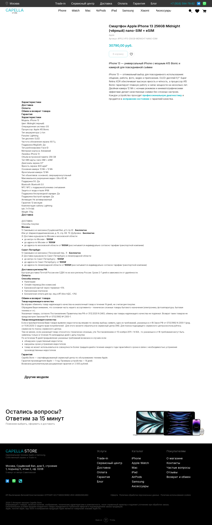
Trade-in (60, 3)
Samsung (138, 481)
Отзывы (172, 472)
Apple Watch (140, 463)
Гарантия (139, 3)
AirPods (137, 477)
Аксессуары (140, 486)
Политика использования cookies (176, 495)
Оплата (122, 3)
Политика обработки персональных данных (139, 495)
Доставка (106, 3)
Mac (134, 467)
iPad (134, 472)
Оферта (114, 495)
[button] (62, 10)
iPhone (136, 458)
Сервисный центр (82, 3)
